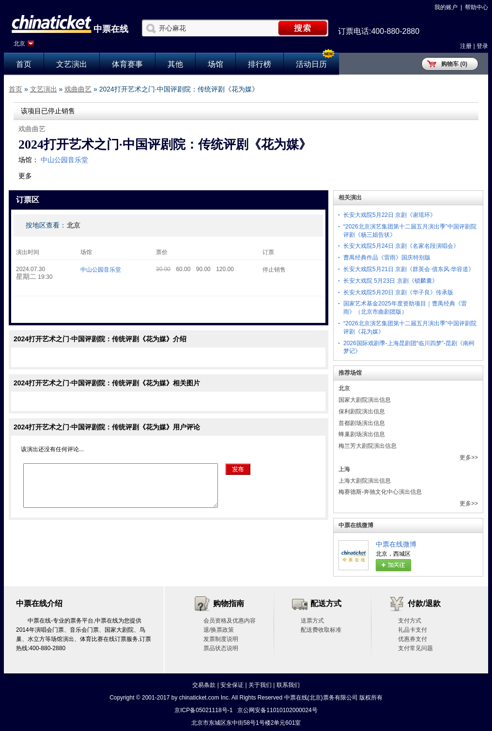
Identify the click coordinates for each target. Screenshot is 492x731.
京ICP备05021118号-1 (203, 710)
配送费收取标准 (321, 629)
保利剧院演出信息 (361, 411)
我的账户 (446, 7)
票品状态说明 (220, 648)
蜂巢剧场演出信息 (361, 434)
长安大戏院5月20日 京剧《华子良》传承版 (398, 292)
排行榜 (259, 64)
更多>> (469, 457)
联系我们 (288, 685)
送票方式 (312, 620)
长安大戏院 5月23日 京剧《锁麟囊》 (390, 280)
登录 (482, 46)
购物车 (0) (454, 64)
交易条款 (203, 685)
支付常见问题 (415, 648)
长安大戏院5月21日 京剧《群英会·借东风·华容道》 (408, 269)
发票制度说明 (220, 639)
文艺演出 (71, 64)
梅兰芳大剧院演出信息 (367, 445)
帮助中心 (476, 7)
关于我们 (260, 685)
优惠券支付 (412, 639)
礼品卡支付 (412, 629)
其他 (175, 64)
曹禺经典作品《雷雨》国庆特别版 (386, 257)
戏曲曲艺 (78, 89)
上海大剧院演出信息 (364, 480)
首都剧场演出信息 (361, 423)
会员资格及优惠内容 (229, 620)
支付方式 (409, 620)
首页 (23, 64)
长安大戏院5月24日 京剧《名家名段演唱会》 (401, 246)
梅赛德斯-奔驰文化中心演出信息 (380, 491)
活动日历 (311, 64)
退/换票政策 (218, 629)
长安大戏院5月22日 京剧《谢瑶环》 (389, 215)
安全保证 (232, 685)
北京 (19, 43)
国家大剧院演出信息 (364, 399)
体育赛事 (127, 64)
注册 (466, 46)
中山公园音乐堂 (64, 160)
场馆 (215, 64)
